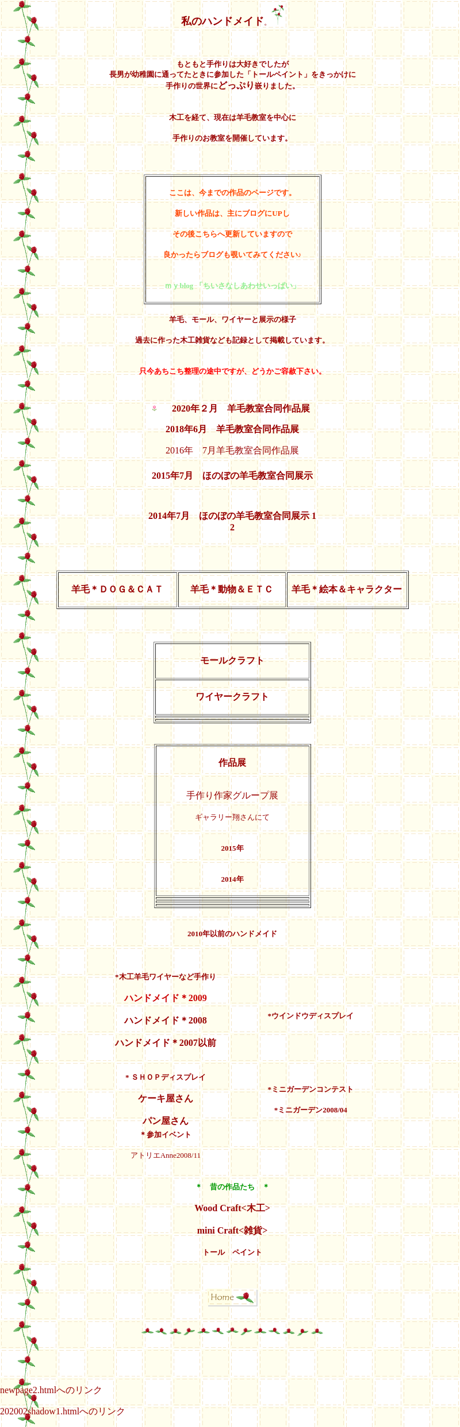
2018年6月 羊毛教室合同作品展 (232, 429)
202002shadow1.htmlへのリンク (62, 1411)
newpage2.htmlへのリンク (51, 1390)
